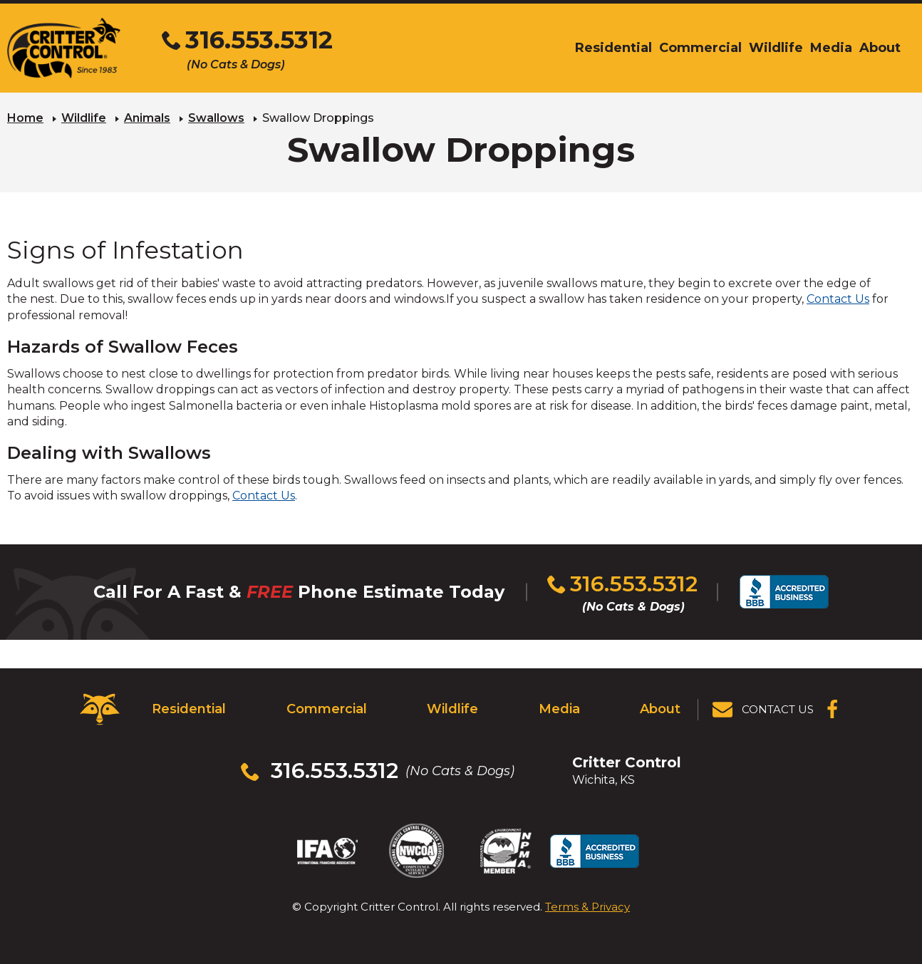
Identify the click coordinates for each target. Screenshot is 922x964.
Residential (189, 709)
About (660, 709)
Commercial (326, 709)
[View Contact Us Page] (764, 710)
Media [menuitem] (831, 48)
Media (559, 709)
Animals (147, 118)
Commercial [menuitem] (700, 48)
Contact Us (838, 299)
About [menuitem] (880, 48)
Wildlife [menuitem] (776, 48)
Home (25, 118)
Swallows (216, 118)
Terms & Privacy (587, 906)
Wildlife (83, 118)
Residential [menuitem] (613, 48)
